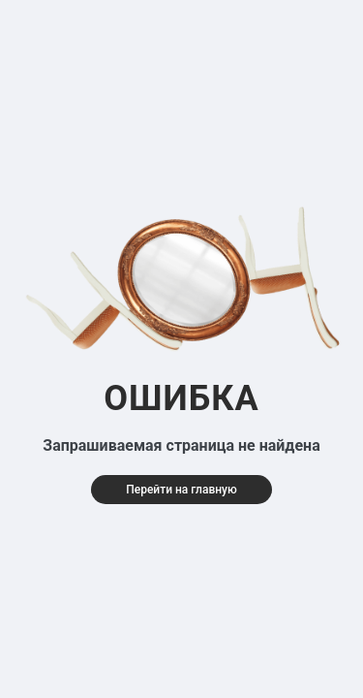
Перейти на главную (181, 489)
